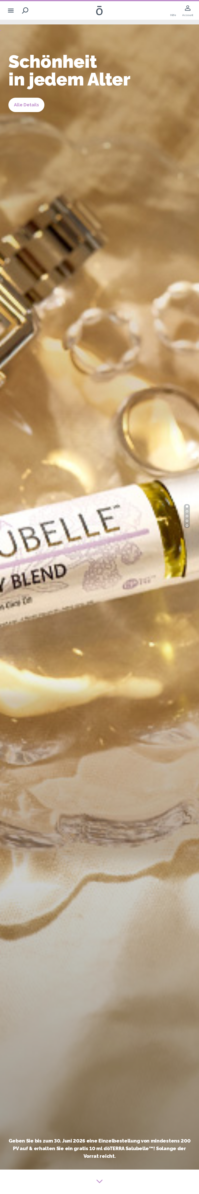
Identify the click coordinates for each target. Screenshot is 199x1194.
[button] (187, 506)
